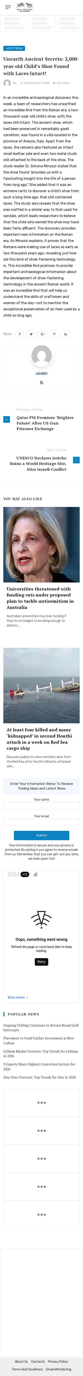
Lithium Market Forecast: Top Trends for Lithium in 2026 (40, 1053)
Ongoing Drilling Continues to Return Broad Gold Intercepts (41, 1027)
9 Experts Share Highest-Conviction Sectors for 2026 (39, 1066)
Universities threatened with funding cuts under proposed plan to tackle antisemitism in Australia (40, 598)
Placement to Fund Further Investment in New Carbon (38, 1040)
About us (21, 1362)
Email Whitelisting (58, 1369)
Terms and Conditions (27, 1369)
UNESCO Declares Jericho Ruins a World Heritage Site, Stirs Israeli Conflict (38, 463)
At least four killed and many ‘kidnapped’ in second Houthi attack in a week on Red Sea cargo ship (39, 739)
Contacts (38, 1362)
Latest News (14, 48)
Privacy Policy (58, 1362)
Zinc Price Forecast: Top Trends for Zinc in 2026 (39, 1077)
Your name (41, 803)
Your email (41, 819)
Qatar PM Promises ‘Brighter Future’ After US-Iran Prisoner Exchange (45, 423)
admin (41, 373)
